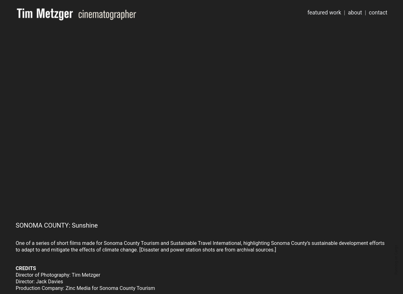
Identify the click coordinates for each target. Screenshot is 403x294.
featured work (324, 12)
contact (378, 12)
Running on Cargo (396, 260)
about (355, 12)
